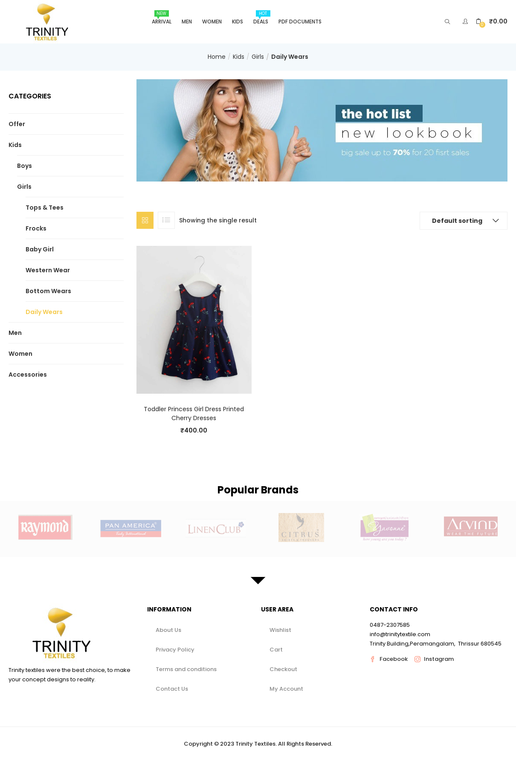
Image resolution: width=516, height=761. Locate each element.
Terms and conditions (186, 669)
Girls (258, 56)
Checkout (283, 669)
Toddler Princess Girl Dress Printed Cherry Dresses (194, 413)
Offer (17, 124)
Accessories (28, 374)
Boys (24, 165)
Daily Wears (44, 312)
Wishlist (280, 630)
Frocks (36, 228)
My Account (286, 689)
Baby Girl (40, 249)
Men (187, 21)
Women (212, 21)
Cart (276, 650)
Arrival (161, 17)
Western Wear (48, 270)
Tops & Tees (45, 207)
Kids (237, 21)
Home (217, 56)
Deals (261, 17)
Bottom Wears (48, 291)
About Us (168, 630)
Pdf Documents (300, 21)
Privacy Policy (175, 650)
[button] (491, 21)
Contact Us (172, 689)
